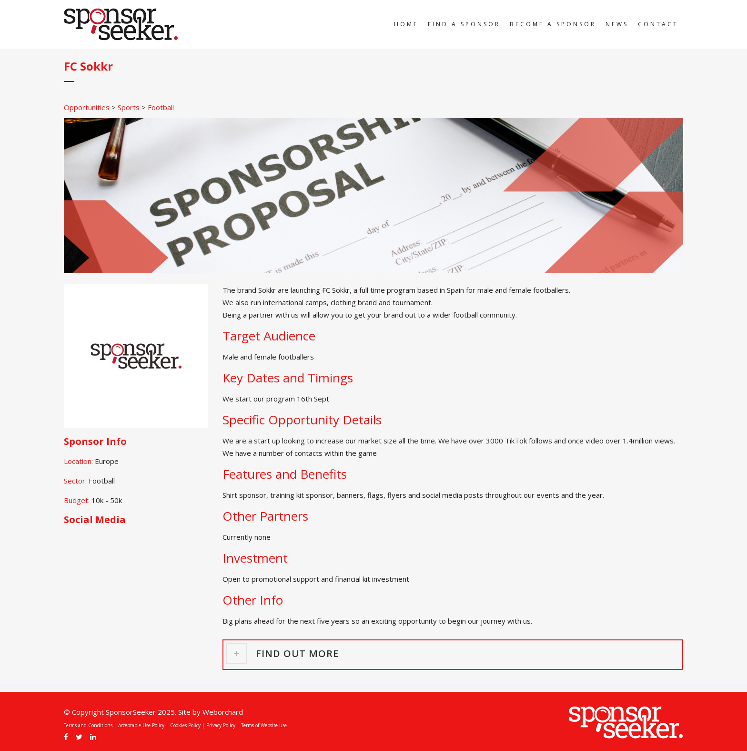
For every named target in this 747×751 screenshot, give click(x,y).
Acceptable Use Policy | (143, 725)
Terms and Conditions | (90, 725)
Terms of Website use (264, 725)
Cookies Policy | (187, 725)
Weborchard (222, 712)
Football (161, 107)
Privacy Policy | (222, 725)
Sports (129, 107)
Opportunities (87, 107)
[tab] (453, 653)
